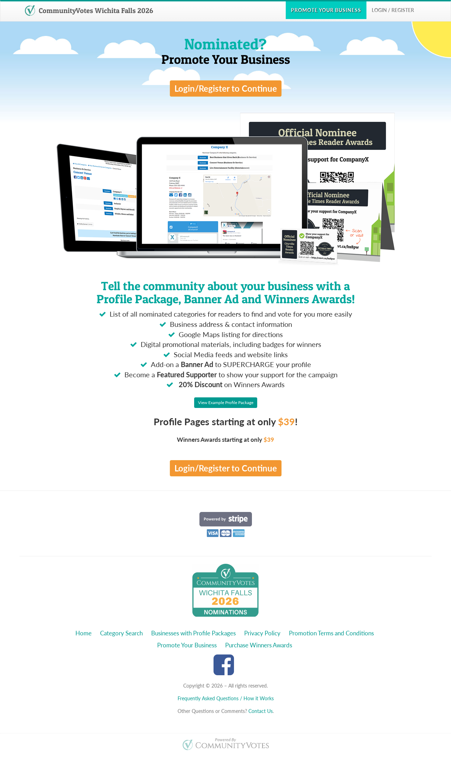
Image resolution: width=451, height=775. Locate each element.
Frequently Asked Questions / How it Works (226, 698)
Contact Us (260, 711)
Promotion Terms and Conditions (331, 633)
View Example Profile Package (225, 402)
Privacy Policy (262, 633)
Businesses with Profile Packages (193, 633)
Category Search (121, 633)
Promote (326, 10)
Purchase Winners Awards (258, 645)
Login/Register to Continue (225, 88)
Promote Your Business (187, 645)
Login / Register (393, 10)
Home (83, 633)
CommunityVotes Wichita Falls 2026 (89, 10)
